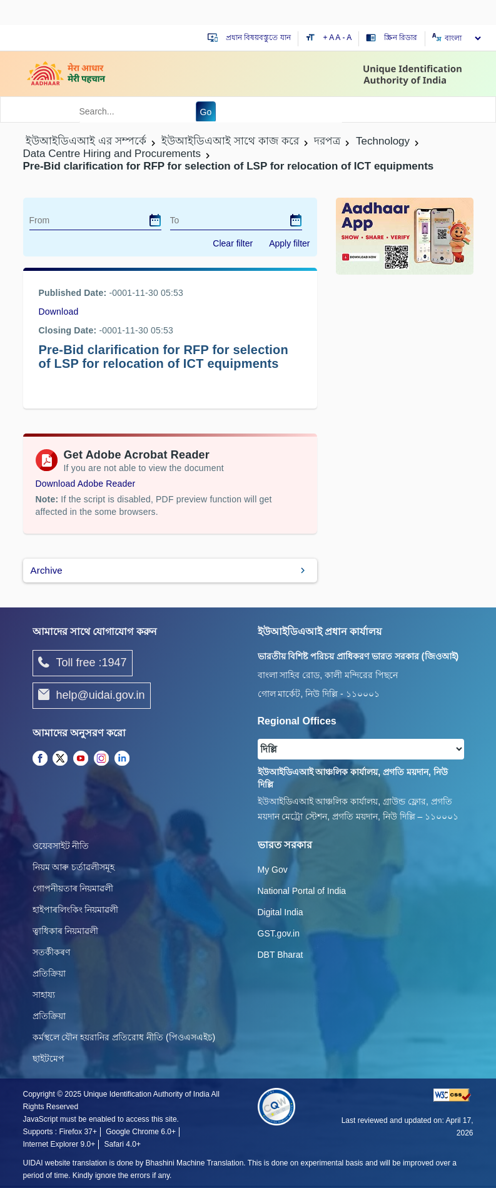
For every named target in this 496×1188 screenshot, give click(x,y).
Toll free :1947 (82, 663)
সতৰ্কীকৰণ (51, 952)
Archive (47, 570)
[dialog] (155, 220)
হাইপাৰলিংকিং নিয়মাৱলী (76, 910)
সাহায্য (44, 995)
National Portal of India (302, 891)
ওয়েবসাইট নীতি (61, 846)
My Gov (273, 870)
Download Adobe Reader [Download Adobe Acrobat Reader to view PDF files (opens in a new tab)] (86, 484)
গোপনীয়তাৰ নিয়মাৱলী (73, 888)
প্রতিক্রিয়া (49, 973)
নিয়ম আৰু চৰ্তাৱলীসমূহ (74, 867)
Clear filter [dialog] (233, 243)
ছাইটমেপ (48, 1058)
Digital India (280, 912)
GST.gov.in (279, 933)
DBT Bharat (280, 955)
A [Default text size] (337, 37)
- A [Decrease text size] (347, 37)
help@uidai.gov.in (91, 695)
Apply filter (289, 243)
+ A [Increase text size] (329, 37)
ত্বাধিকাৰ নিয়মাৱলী (66, 931)
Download (59, 312)
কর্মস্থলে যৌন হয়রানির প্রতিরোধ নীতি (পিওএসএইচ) (124, 1037)
